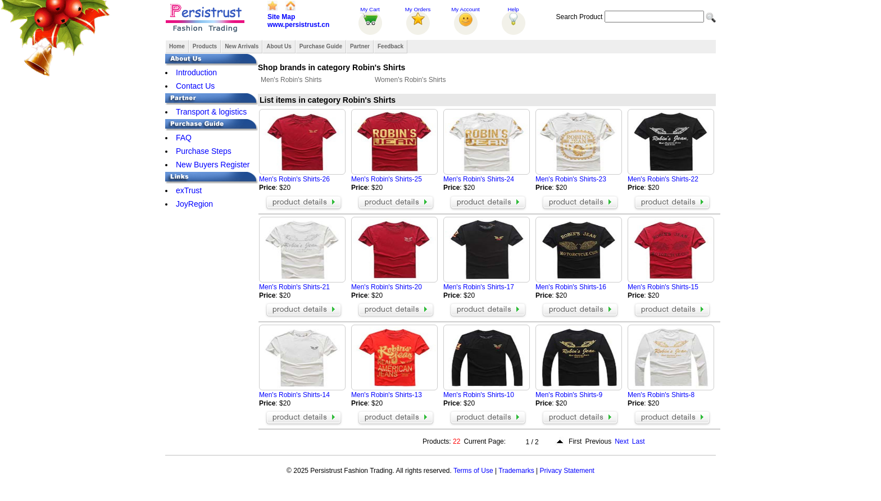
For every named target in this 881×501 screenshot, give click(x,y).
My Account (465, 9)
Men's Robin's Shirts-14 (294, 395)
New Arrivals (241, 46)
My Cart (369, 9)
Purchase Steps (203, 151)
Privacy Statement (567, 471)
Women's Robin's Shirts (410, 80)
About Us (278, 46)
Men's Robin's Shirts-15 (663, 287)
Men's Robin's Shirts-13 (386, 395)
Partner (360, 46)
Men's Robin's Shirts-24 (478, 179)
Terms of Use (473, 471)
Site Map (281, 17)
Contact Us (195, 85)
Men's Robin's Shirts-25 (386, 179)
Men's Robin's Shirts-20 (386, 287)
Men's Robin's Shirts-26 (294, 179)
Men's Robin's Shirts (291, 80)
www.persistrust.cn (298, 25)
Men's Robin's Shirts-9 (568, 395)
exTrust (189, 190)
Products (205, 46)
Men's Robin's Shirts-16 (570, 287)
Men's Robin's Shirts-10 (478, 395)
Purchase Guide (320, 46)
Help (513, 9)
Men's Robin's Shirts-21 (294, 287)
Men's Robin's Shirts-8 (661, 395)
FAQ (184, 137)
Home (177, 46)
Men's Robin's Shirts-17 (478, 287)
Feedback (390, 46)
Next (622, 441)
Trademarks (516, 471)
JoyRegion (194, 203)
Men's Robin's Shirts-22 (663, 179)
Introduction (196, 72)
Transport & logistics (211, 111)
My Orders (418, 9)
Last (638, 441)
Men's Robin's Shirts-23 (570, 179)
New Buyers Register (213, 164)
